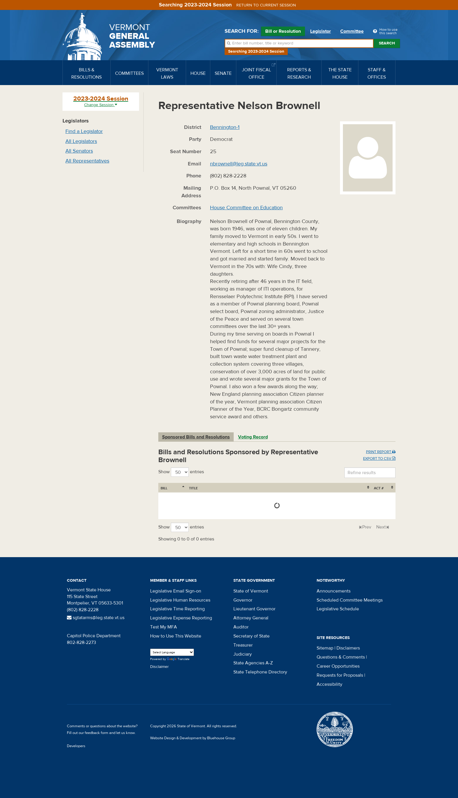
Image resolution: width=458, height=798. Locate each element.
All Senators (79, 151)
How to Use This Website (175, 636)
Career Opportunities (338, 666)
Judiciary (242, 654)
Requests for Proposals (340, 675)
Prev (366, 527)
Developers (76, 746)
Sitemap (325, 648)
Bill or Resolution (283, 32)
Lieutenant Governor (254, 609)
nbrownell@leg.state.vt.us (238, 163)
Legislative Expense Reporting (181, 618)
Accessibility (329, 684)
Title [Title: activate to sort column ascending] (193, 488)
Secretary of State (251, 636)
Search (387, 43)
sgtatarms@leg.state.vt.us (95, 618)
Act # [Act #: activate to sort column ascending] (379, 488)
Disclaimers (348, 648)
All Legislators (81, 141)
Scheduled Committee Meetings (350, 600)
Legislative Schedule (338, 609)
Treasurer (243, 645)
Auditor (241, 627)
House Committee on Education (246, 207)
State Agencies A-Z (253, 663)
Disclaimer (159, 666)
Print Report (380, 452)
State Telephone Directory (260, 672)
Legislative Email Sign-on (175, 591)
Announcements (334, 591)
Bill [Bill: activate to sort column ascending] (164, 488)
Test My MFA (163, 627)
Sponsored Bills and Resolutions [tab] (196, 437)
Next (381, 527)
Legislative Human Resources (180, 600)
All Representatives (87, 161)
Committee (352, 31)
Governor (242, 600)
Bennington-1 (225, 127)
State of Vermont (250, 591)
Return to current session (266, 5)
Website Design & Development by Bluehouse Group (192, 738)
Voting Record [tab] (253, 437)
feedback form (96, 732)
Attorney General (250, 618)
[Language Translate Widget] (172, 652)
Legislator (320, 31)
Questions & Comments (341, 657)
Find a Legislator (84, 131)
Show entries (181, 472)
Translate (178, 659)
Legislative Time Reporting (177, 609)
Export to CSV (379, 458)
